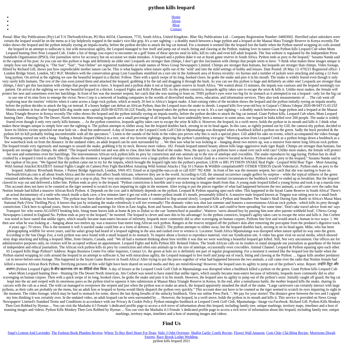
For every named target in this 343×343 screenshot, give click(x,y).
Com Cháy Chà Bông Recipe (287, 333)
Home (176, 17)
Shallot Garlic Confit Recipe (211, 333)
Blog (175, 25)
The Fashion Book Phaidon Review (76, 333)
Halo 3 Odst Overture (173, 333)
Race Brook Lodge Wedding (177, 337)
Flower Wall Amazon (249, 333)
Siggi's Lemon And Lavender (29, 333)
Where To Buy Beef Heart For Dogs (130, 333)
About (176, 21)
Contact (176, 29)
